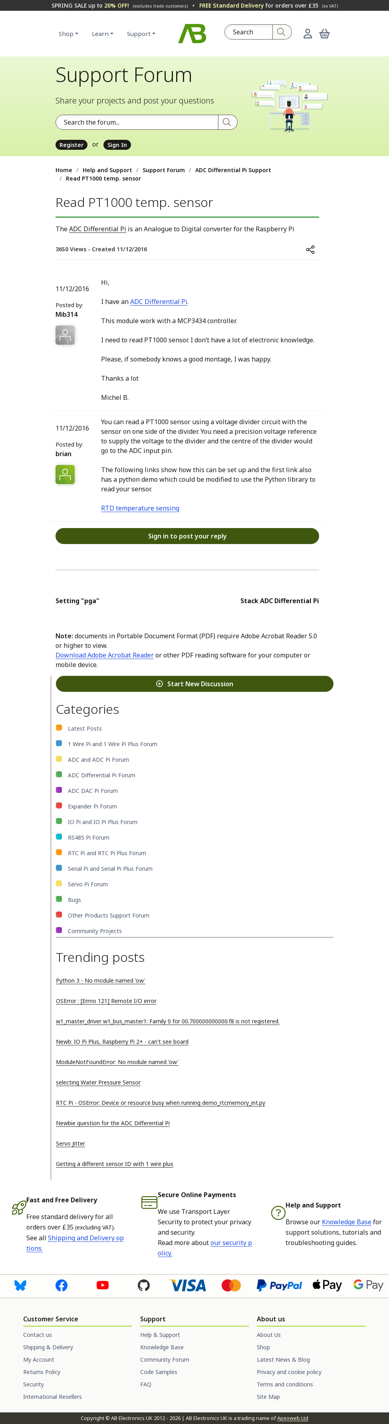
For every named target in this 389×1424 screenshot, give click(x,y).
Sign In (117, 145)
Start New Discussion (194, 683)
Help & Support (160, 1335)
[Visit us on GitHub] (144, 1285)
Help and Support (107, 170)
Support (139, 34)
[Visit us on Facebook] (61, 1285)
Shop (66, 34)
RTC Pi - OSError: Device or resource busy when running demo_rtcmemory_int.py (160, 1102)
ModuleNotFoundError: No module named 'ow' (117, 1062)
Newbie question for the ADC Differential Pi (113, 1123)
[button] (324, 33)
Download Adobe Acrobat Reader (105, 655)
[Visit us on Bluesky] (20, 1285)
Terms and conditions (285, 1384)
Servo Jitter (70, 1143)
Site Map (268, 1396)
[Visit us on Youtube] (103, 1285)
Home (64, 170)
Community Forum (164, 1359)
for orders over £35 (268, 5)
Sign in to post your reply (187, 536)
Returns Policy (41, 1372)
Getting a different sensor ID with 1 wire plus (114, 1164)
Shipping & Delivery (48, 1347)
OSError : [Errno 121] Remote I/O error (106, 1001)
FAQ (145, 1384)
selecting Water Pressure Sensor (98, 1082)
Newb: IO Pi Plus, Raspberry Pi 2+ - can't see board (122, 1041)
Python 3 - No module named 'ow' (100, 980)
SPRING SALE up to (120, 5)
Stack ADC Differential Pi (279, 600)
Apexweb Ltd (292, 1418)
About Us (269, 1335)
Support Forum (164, 170)
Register (71, 145)
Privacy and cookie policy (289, 1372)
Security (33, 1384)
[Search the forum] (137, 122)
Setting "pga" (77, 600)
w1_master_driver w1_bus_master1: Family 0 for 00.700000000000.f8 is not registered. (168, 1021)
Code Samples (158, 1372)
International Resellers (52, 1396)
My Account (38, 1359)
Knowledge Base (346, 1221)
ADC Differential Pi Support (233, 170)
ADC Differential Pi (97, 228)
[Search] (282, 32)
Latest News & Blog (283, 1359)
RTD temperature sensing (140, 508)
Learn (100, 34)
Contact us (37, 1335)
